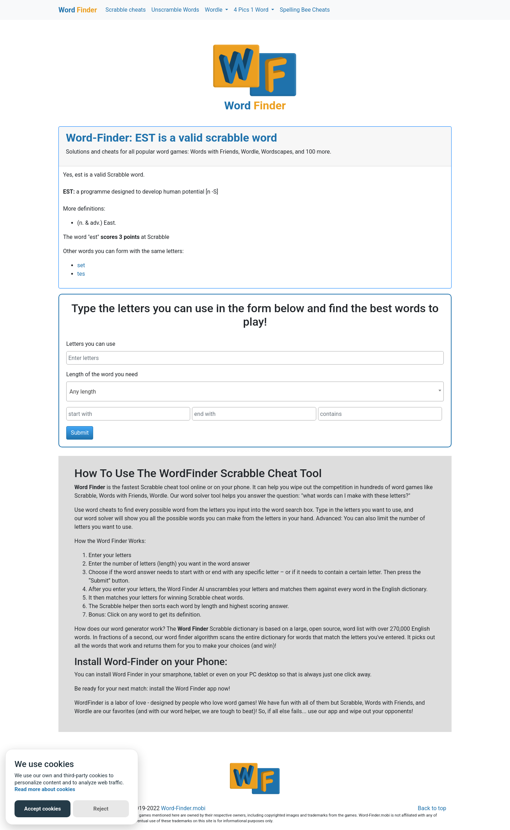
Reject (101, 809)
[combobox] (255, 391)
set (81, 265)
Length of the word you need (102, 374)
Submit (80, 432)
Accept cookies (42, 809)
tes (81, 273)
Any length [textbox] (82, 391)
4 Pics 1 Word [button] (252, 9)
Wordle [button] (214, 9)
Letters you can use (90, 343)
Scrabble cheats (126, 9)
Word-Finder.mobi (183, 808)
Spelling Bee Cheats (305, 9)
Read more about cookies (45, 789)
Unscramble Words (175, 9)
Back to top (432, 808)
